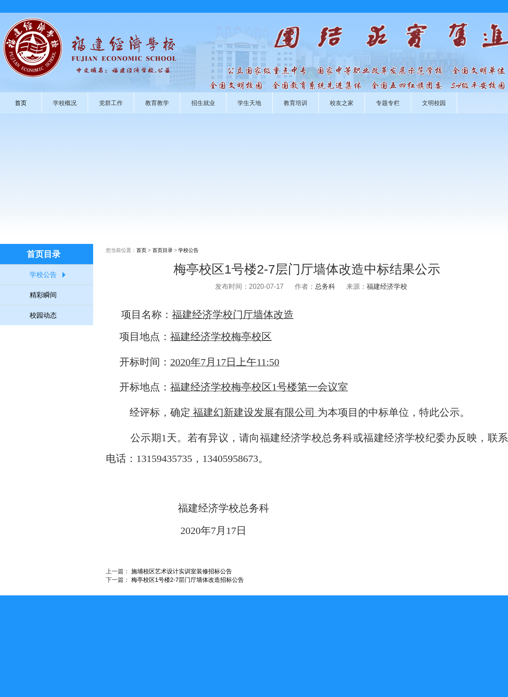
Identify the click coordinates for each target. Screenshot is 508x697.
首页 (21, 103)
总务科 (325, 286)
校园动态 (43, 315)
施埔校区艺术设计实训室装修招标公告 (181, 571)
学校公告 (43, 274)
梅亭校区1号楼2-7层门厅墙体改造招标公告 (187, 579)
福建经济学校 (387, 286)
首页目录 (162, 250)
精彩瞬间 (43, 295)
